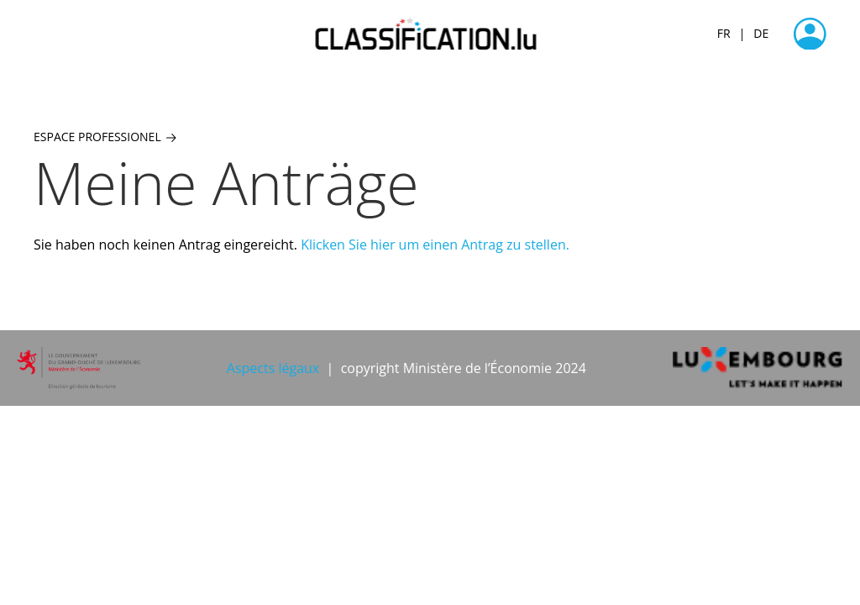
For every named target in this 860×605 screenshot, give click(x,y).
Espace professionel (105, 137)
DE (760, 33)
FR (724, 33)
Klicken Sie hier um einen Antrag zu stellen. (435, 244)
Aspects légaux (273, 368)
